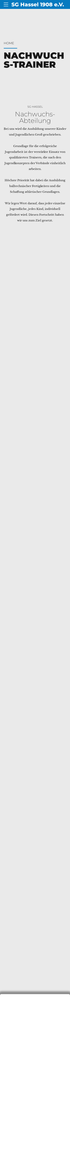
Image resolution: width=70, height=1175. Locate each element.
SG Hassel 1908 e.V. (37, 4)
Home (9, 43)
